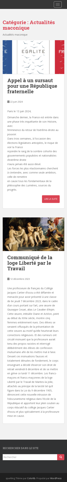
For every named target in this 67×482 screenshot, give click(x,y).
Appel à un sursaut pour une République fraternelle (32, 86)
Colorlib (31, 478)
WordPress (55, 478)
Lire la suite (50, 198)
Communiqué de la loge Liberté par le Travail (29, 263)
